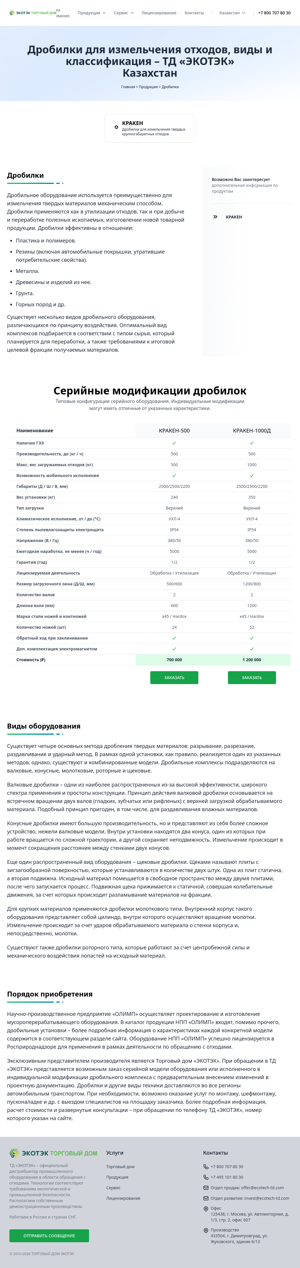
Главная (128, 86)
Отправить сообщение (49, 1235)
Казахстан (232, 13)
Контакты (194, 13)
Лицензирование (159, 13)
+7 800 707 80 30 (274, 13)
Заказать (174, 677)
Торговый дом (120, 1166)
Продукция (91, 13)
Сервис (123, 13)
